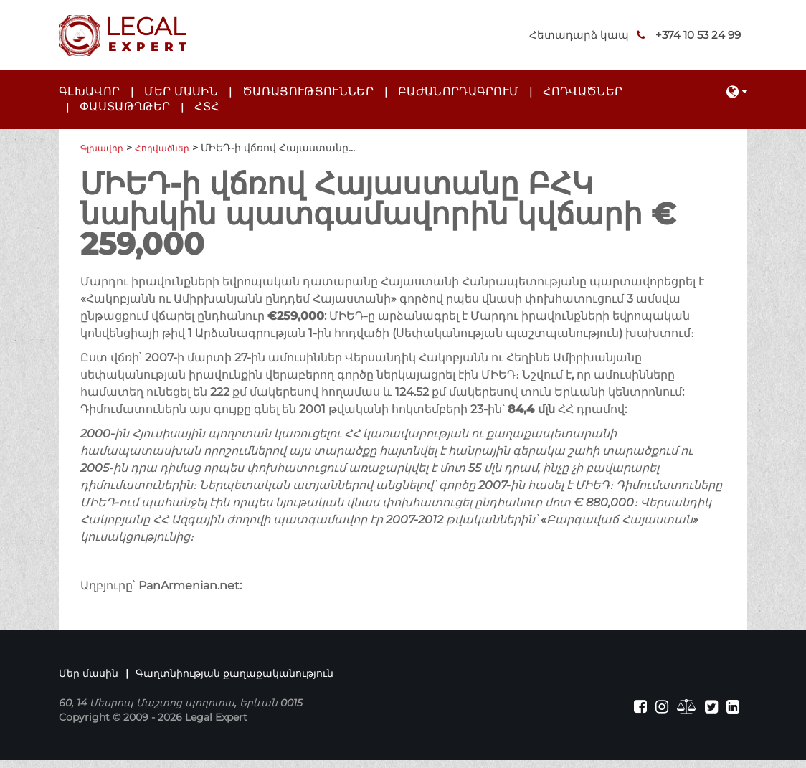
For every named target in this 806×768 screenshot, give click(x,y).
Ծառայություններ (308, 91)
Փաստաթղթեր (125, 106)
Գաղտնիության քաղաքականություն (234, 677)
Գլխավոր (89, 91)
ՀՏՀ (206, 106)
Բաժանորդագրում (458, 91)
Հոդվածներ (582, 91)
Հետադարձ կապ (534, 35)
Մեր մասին (181, 91)
